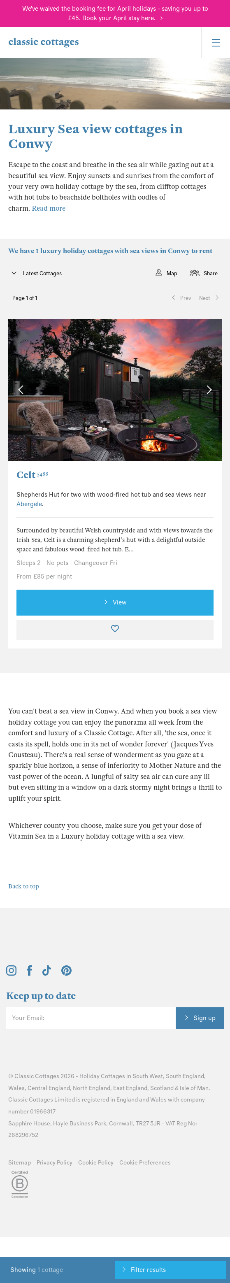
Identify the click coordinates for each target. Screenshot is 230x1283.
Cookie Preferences (145, 1162)
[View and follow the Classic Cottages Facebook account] (29, 973)
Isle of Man (194, 1088)
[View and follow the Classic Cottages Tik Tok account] (46, 973)
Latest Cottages (42, 273)
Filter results (148, 1270)
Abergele (29, 504)
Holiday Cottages (102, 1076)
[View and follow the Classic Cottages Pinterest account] (66, 973)
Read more (48, 208)
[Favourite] (115, 630)
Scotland (162, 1088)
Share (211, 273)
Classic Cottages (36, 1076)
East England (130, 1088)
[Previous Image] (22, 390)
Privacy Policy (54, 1162)
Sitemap (19, 1162)
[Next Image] (207, 390)
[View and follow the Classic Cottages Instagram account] (11, 973)
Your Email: (28, 1018)
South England (185, 1076)
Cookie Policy (96, 1162)
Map (172, 273)
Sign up (204, 1018)
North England (91, 1088)
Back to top (23, 886)
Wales (16, 1088)
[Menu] (215, 42)
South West (147, 1076)
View (120, 602)
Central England (49, 1088)
